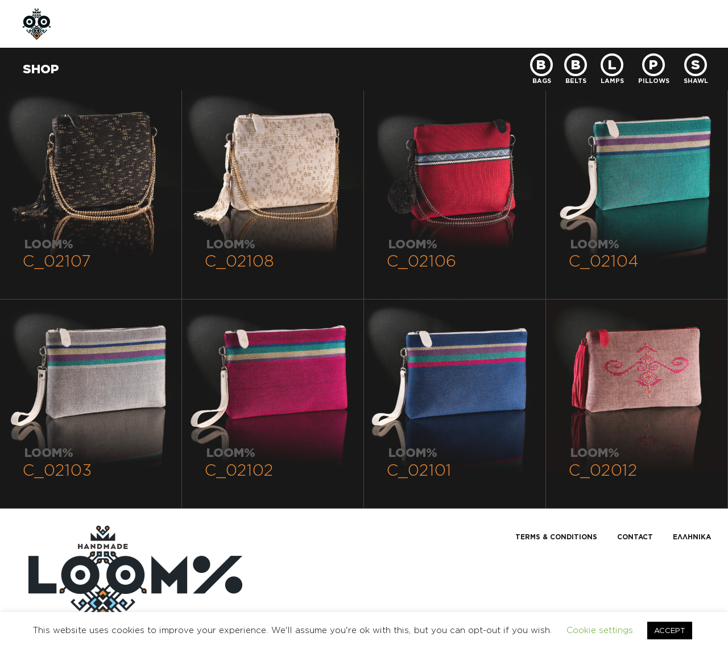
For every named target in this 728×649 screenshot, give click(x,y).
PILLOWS (653, 80)
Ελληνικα (692, 536)
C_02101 (419, 470)
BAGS (541, 80)
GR (649, 23)
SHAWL (696, 80)
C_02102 (239, 470)
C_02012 (603, 470)
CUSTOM (259, 23)
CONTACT (323, 23)
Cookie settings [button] (599, 630)
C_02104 (604, 260)
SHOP (203, 23)
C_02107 (57, 260)
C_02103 (57, 470)
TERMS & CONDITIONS (556, 536)
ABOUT (150, 23)
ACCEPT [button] (669, 630)
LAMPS (612, 80)
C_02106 (421, 260)
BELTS (575, 80)
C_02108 (239, 260)
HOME (97, 23)
